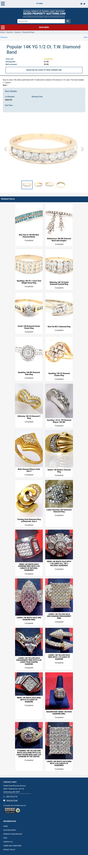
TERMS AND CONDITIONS (12, 846)
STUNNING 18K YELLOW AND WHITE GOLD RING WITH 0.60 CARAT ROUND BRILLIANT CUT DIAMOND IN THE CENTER (28, 754)
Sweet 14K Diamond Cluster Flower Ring (29, 327)
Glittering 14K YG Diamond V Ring (29, 417)
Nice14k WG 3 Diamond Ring (59, 327)
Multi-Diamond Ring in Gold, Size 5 (29, 470)
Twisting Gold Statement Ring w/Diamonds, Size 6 (29, 521)
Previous (4, 37)
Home (2, 32)
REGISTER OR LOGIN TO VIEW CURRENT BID (44, 70)
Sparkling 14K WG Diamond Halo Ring (29, 373)
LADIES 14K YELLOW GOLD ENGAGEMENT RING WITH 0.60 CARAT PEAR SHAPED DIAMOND (28, 661)
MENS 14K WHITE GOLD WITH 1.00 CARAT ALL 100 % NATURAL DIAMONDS (59, 564)
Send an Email (12, 800)
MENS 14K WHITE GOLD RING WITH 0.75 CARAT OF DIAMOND (29, 700)
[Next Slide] (82, 149)
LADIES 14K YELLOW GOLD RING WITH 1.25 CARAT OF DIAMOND (59, 657)
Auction (10, 32)
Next (85, 37)
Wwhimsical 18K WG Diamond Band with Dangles (59, 240)
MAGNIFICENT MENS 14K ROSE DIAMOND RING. (59, 713)
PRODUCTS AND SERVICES (12, 834)
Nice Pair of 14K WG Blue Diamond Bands (29, 236)
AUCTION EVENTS (9, 830)
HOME (5, 826)
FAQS (5, 838)
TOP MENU (22, 3)
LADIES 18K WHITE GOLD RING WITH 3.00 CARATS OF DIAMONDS (59, 764)
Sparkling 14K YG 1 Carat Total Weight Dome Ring (29, 282)
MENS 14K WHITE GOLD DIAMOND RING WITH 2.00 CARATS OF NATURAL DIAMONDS (29, 567)
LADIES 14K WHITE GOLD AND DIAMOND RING (29, 619)
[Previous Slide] (5, 149)
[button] (27, 185)
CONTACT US (8, 842)
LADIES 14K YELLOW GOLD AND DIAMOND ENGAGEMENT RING (59, 616)
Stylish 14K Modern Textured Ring (59, 471)
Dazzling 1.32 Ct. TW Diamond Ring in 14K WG (59, 421)
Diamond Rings (28, 32)
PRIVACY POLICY (9, 850)
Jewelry (18, 32)
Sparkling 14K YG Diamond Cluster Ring (59, 374)
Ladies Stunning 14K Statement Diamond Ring (59, 511)
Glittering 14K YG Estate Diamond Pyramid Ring (59, 283)
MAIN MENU (25, 27)
